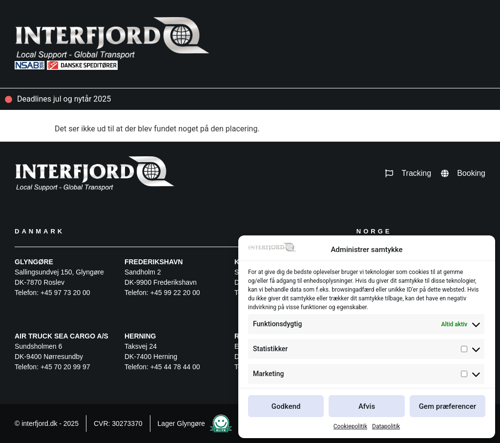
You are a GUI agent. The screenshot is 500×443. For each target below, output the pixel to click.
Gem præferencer (447, 406)
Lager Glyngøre (181, 423)
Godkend (286, 406)
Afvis (366, 406)
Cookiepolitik (350, 426)
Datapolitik (386, 426)
